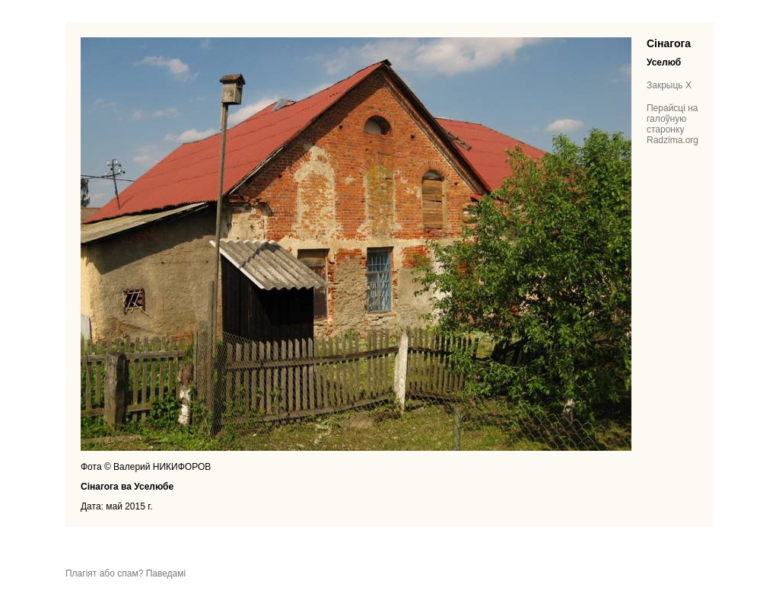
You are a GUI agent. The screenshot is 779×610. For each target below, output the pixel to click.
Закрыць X (669, 85)
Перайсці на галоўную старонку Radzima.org (672, 124)
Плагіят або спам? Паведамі (125, 573)
